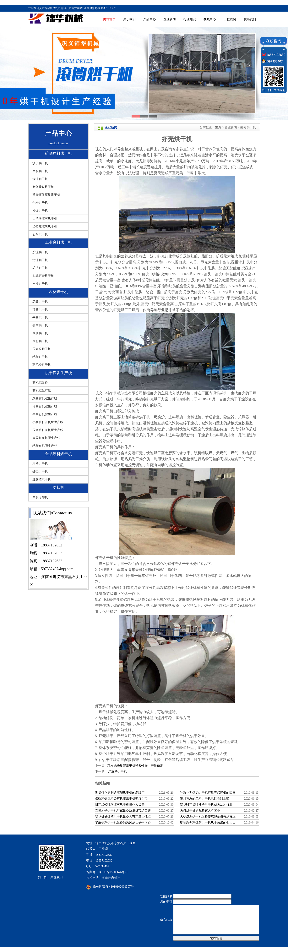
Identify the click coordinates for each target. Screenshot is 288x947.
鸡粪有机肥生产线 (44, 398)
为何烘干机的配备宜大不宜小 (200, 810)
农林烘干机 (58, 292)
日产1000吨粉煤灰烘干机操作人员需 (119, 804)
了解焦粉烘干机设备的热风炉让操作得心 (123, 822)
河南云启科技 (111, 877)
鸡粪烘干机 (40, 301)
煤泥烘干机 (40, 179)
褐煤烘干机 (40, 210)
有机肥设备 (40, 382)
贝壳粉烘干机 (41, 349)
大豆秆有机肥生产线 (46, 438)
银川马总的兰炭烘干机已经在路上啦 (204, 798)
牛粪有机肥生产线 (44, 414)
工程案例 (230, 19)
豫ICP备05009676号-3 (113, 872)
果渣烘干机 (40, 463)
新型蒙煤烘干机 (43, 187)
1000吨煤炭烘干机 (44, 226)
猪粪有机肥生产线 (44, 406)
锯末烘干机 (40, 325)
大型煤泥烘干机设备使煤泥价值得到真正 (208, 816)
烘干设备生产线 (58, 373)
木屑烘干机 (40, 333)
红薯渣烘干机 (41, 479)
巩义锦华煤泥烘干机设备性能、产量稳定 (135, 765)
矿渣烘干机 (40, 268)
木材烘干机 (40, 341)
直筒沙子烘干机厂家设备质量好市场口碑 (123, 810)
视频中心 (210, 19)
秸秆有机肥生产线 (44, 445)
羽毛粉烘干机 (41, 364)
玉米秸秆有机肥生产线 (47, 430)
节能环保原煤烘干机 (46, 194)
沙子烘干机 (40, 163)
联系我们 (250, 19)
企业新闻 (169, 19)
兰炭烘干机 (40, 171)
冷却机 (58, 487)
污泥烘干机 (40, 260)
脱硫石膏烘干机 (43, 275)
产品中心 (149, 19)
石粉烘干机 (40, 234)
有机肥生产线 (41, 390)
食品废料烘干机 (58, 454)
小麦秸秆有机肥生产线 (47, 422)
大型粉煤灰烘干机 (44, 218)
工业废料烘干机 (58, 242)
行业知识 (189, 19)
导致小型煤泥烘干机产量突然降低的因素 (208, 792)
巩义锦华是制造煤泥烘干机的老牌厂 (119, 792)
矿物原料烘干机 (58, 153)
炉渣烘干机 (40, 252)
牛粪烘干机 (40, 317)
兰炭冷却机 (40, 497)
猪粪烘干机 (40, 309)
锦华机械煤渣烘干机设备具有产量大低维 (123, 816)
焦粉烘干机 (40, 202)
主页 (218, 127)
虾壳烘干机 (40, 471)
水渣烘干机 (40, 283)
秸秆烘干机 (40, 357)
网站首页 (109, 19)
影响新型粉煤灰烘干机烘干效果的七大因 (208, 822)
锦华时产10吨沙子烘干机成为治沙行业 (206, 804)
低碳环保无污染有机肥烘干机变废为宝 (121, 798)
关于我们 (129, 19)
